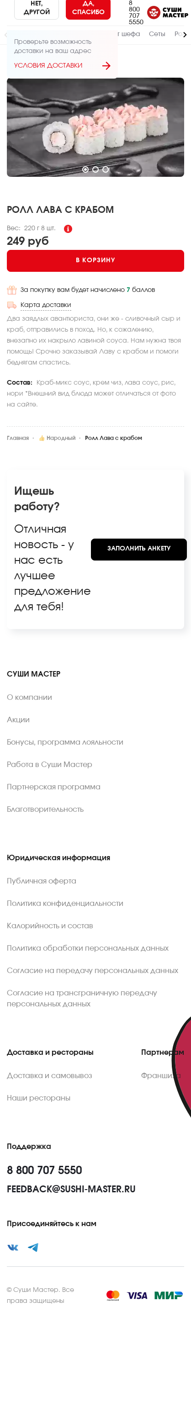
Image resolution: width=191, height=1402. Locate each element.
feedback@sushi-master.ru (71, 1189)
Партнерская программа (54, 787)
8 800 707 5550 (136, 13)
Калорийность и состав (50, 926)
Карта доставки (46, 305)
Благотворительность (45, 809)
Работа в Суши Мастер (49, 764)
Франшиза (161, 1075)
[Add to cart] (95, 261)
